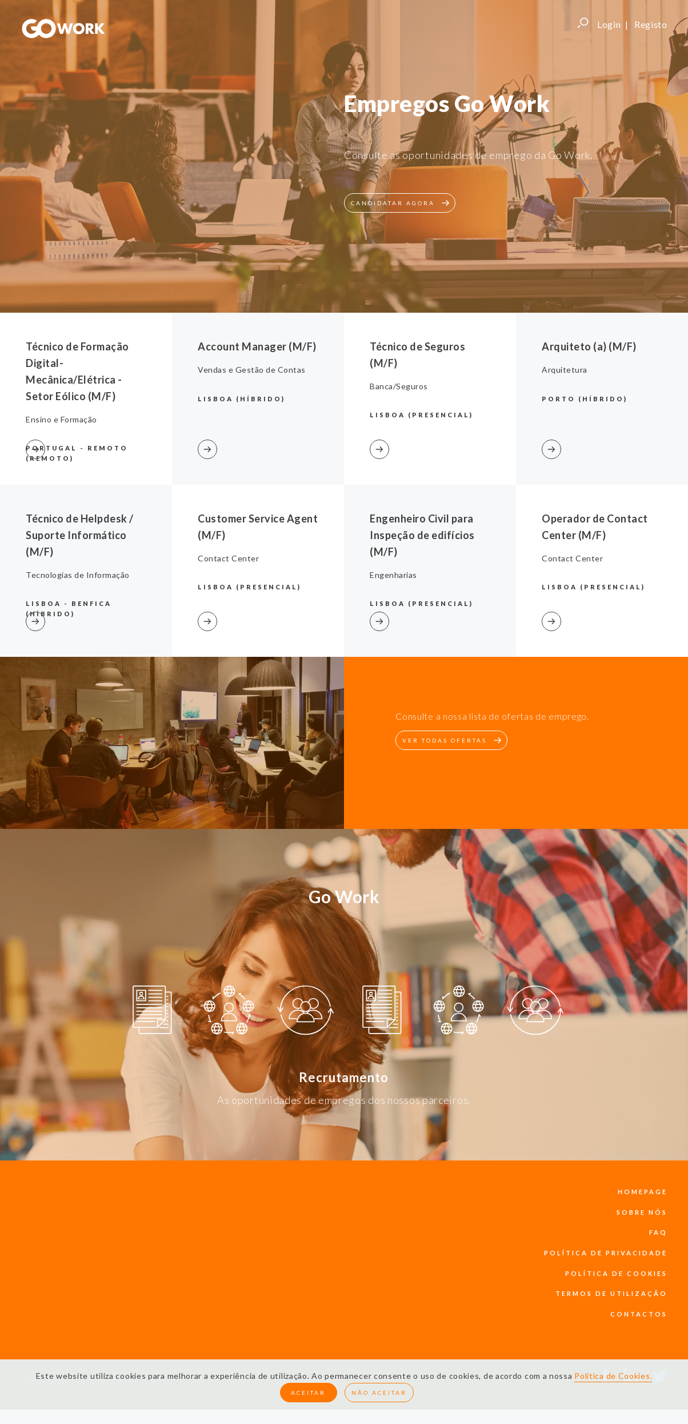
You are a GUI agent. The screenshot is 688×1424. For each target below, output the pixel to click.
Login (609, 24)
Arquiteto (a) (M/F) (589, 346)
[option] (152, 1011)
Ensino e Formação (61, 419)
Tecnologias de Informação (78, 575)
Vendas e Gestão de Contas (252, 369)
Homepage (642, 1191)
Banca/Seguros (399, 386)
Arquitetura (564, 369)
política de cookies (616, 1273)
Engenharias (393, 575)
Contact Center (228, 558)
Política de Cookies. (613, 1376)
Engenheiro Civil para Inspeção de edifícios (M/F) (422, 535)
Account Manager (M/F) (257, 346)
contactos (638, 1314)
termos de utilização (611, 1293)
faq (658, 1232)
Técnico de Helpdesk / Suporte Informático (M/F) (80, 535)
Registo (650, 24)
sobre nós (642, 1212)
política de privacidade (605, 1253)
